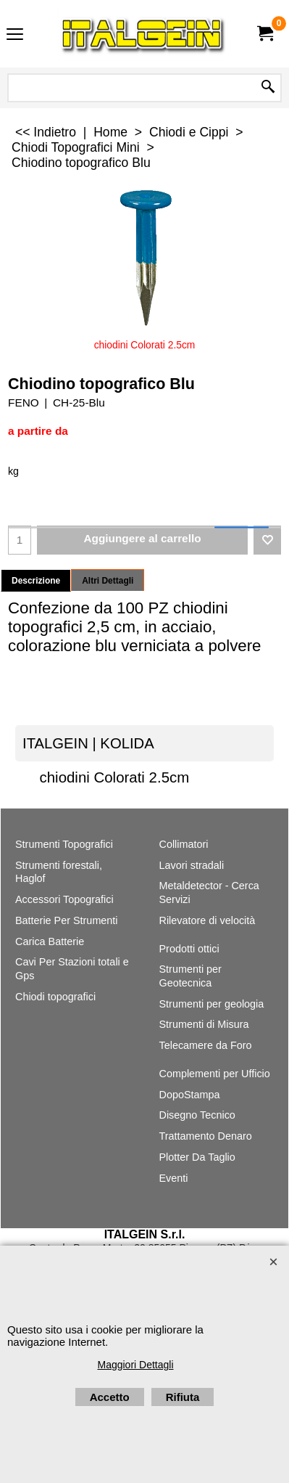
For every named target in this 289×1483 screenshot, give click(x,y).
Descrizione (36, 581)
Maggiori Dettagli (135, 1364)
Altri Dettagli (107, 581)
